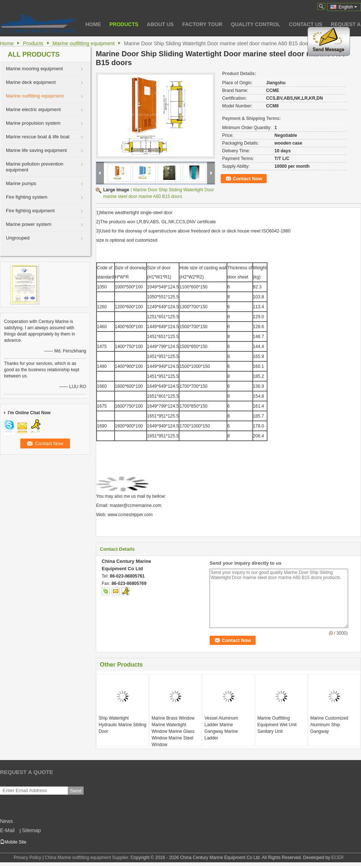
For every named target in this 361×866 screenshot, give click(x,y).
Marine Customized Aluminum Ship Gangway (329, 725)
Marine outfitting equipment (84, 43)
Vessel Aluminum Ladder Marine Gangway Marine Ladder (221, 728)
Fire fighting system (27, 197)
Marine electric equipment (33, 109)
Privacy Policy (27, 857)
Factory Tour (202, 24)
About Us (160, 24)
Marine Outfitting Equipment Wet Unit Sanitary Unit (277, 725)
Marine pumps (21, 183)
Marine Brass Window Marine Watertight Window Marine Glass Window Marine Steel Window (172, 731)
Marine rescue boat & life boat (38, 136)
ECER (338, 857)
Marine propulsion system (33, 123)
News (6, 821)
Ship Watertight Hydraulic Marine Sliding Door (122, 725)
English (348, 7)
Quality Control (255, 24)
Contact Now (247, 178)
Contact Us (305, 24)
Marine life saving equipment (36, 150)
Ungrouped (17, 238)
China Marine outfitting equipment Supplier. (88, 857)
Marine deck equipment (31, 82)
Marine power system (29, 224)
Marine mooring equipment (34, 68)
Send (75, 791)
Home (93, 24)
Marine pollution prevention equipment (34, 167)
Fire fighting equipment (30, 210)
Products (124, 24)
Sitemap (31, 830)
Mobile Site (13, 842)
